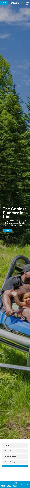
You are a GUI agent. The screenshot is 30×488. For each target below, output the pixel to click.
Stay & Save (7, 230)
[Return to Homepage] (17, 3)
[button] (9, 484)
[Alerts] (27, 484)
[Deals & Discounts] (3, 484)
